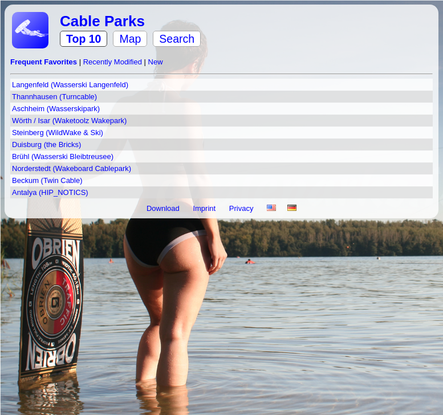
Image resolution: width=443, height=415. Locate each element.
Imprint (205, 208)
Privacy (242, 208)
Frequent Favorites (44, 62)
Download (164, 208)
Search (176, 38)
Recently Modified (113, 62)
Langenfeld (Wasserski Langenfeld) (70, 84)
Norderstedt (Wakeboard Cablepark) (71, 168)
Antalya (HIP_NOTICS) (50, 192)
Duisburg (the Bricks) (46, 144)
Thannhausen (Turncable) (54, 96)
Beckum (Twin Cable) (47, 180)
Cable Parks (102, 21)
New (155, 62)
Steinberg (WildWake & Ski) (57, 132)
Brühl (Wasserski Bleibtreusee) (62, 156)
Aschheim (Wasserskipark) (56, 108)
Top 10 (83, 38)
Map (130, 38)
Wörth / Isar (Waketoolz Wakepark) (69, 120)
